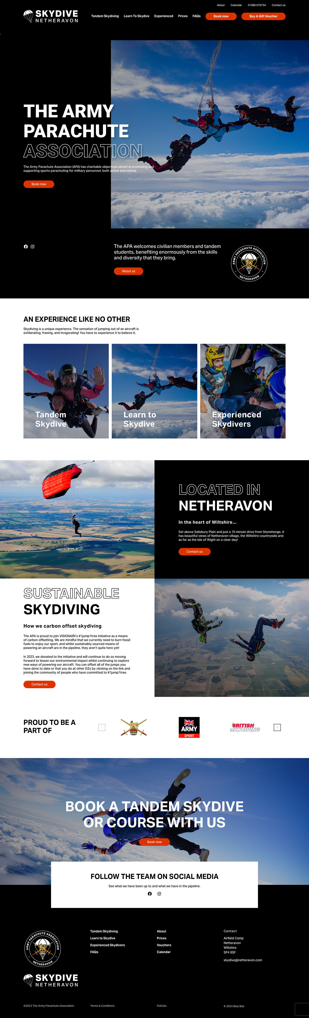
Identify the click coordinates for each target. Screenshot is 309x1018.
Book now (221, 16)
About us (128, 271)
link (121, 669)
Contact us (195, 552)
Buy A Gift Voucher (263, 16)
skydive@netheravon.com (243, 960)
